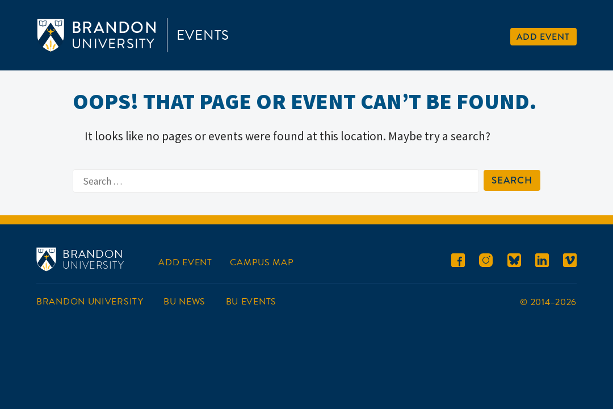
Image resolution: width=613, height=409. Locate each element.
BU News (184, 301)
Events (203, 35)
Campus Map (261, 262)
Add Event (543, 36)
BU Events (251, 301)
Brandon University (90, 301)
